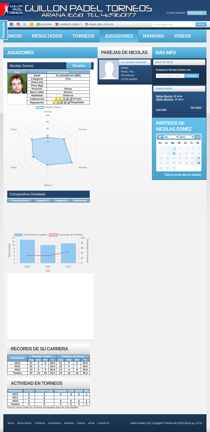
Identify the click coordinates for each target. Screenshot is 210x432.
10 (174, 153)
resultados (47, 36)
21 (198, 158)
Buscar (201, 24)
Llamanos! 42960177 (68, 24)
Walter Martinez (164, 99)
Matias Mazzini (164, 96)
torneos (83, 36)
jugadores (119, 36)
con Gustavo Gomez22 (133, 62)
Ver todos (196, 107)
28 (198, 163)
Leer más (161, 109)
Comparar (192, 76)
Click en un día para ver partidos (183, 174)
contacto (103, 423)
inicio (15, 36)
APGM (91, 423)
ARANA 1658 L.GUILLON (99, 24)
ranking (153, 36)
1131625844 (44, 24)
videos (182, 36)
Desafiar (78, 65)
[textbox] (174, 24)
